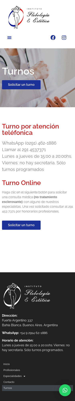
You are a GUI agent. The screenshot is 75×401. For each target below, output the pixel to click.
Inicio (6, 364)
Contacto (8, 382)
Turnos (7, 387)
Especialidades (14, 376)
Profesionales (11, 370)
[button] (9, 37)
